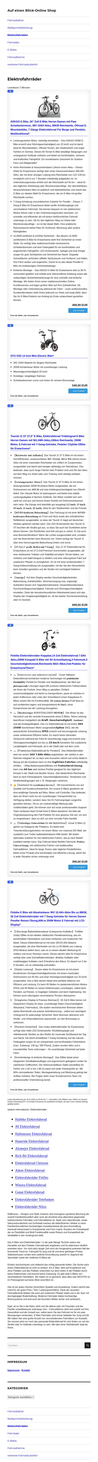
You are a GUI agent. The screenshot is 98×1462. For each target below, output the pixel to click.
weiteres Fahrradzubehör (22, 64)
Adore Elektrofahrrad (29, 1170)
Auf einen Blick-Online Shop (31, 10)
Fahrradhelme (16, 57)
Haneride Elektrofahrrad (32, 1141)
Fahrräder (13, 42)
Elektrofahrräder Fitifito (31, 1177)
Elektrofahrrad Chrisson (31, 1163)
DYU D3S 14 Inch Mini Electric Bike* (32, 355)
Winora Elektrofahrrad (30, 1185)
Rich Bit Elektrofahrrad (31, 1156)
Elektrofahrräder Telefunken (34, 1199)
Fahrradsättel (15, 20)
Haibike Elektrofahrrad (31, 1119)
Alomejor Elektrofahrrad (32, 1148)
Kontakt (25, 1370)
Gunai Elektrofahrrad (29, 1192)
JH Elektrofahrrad (27, 1126)
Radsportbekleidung (19, 27)
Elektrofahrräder (17, 35)
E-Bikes (12, 49)
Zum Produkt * (79, 310)
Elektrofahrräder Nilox (30, 1207)
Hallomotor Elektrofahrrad (33, 1134)
